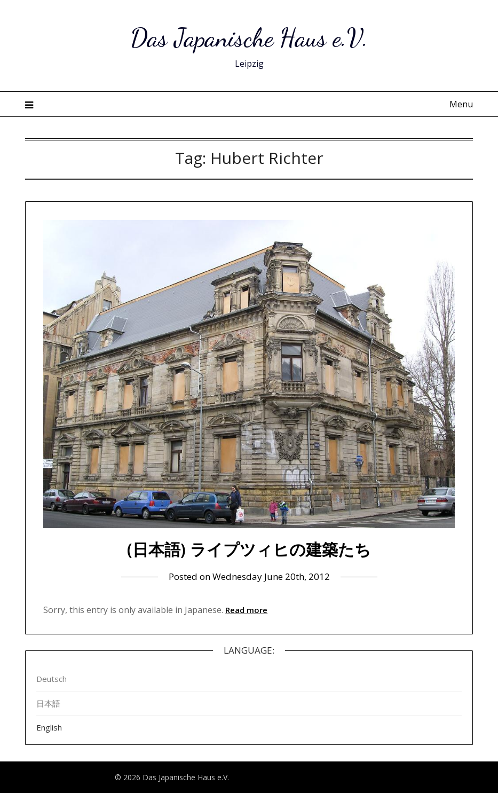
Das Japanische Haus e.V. (249, 37)
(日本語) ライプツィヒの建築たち (249, 549)
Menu (461, 104)
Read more (246, 609)
